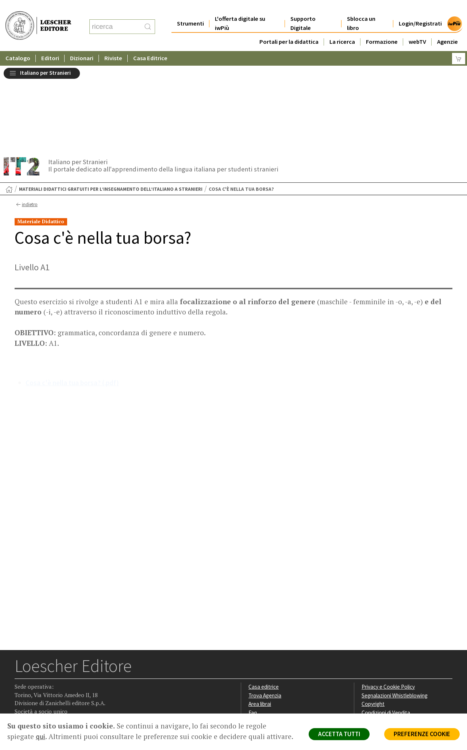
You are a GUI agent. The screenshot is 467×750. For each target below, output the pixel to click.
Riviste (114, 43)
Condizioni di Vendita (386, 625)
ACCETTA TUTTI (339, 734)
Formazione (382, 27)
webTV (417, 27)
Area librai (259, 617)
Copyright (373, 617)
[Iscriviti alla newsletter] (78, 667)
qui (40, 736)
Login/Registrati (420, 9)
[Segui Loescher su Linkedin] (49, 667)
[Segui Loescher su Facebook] (21, 667)
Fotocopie (374, 634)
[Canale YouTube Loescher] (63, 667)
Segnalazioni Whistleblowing (395, 608)
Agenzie (447, 27)
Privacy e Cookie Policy (388, 599)
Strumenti (190, 9)
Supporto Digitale (303, 8)
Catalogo (17, 43)
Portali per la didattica (289, 27)
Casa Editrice (151, 43)
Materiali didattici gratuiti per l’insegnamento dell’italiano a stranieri (110, 102)
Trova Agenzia (264, 608)
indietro (26, 117)
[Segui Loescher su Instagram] (35, 667)
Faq (252, 625)
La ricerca (342, 27)
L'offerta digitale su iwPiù (240, 8)
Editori (50, 43)
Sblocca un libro (361, 8)
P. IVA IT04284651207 (40, 696)
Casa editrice (263, 599)
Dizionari (82, 43)
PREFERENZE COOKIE (422, 734)
